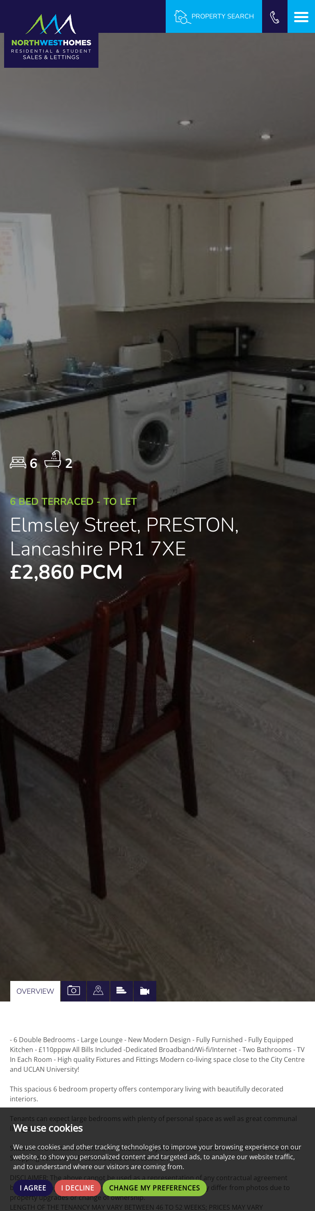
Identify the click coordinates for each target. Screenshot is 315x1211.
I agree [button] (33, 1188)
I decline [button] (77, 1188)
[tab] (98, 991)
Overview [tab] (35, 991)
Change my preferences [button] (154, 1188)
